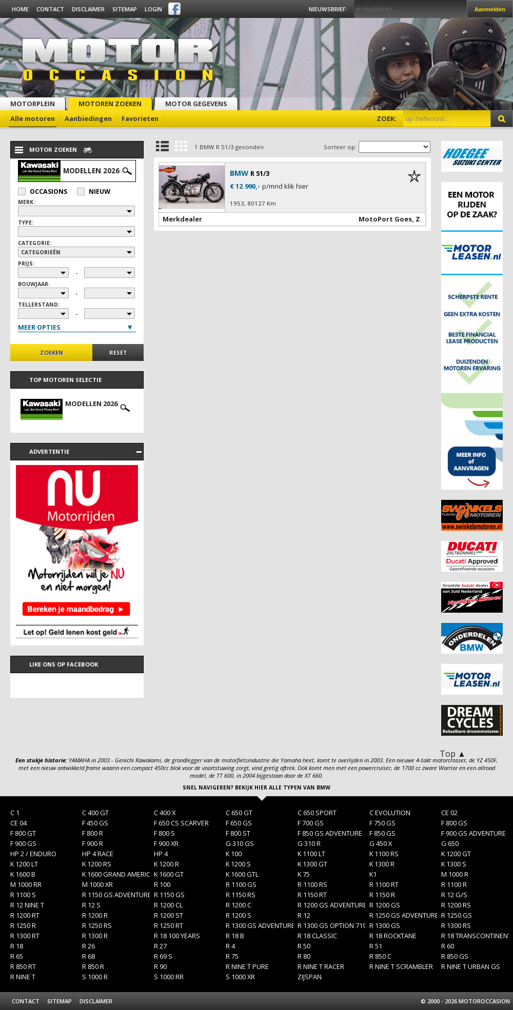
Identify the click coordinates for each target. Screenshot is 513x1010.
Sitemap (124, 9)
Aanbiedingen (88, 118)
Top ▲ (453, 753)
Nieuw (93, 191)
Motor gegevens (196, 103)
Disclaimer (88, 9)
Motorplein (32, 103)
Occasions (42, 191)
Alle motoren (32, 118)
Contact (50, 9)
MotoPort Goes (385, 219)
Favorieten (140, 118)
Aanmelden (490, 9)
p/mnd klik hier (285, 186)
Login (153, 9)
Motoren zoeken (110, 103)
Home (20, 9)
